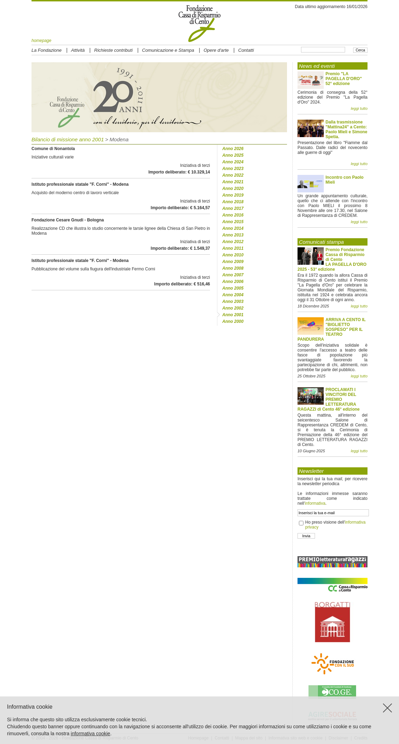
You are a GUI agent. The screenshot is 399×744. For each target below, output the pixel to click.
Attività (78, 50)
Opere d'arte (216, 50)
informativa (315, 503)
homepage (41, 40)
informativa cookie (90, 733)
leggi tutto (359, 108)
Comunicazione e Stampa (168, 50)
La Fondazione (46, 50)
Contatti (246, 50)
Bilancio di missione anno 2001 (67, 139)
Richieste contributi (113, 50)
